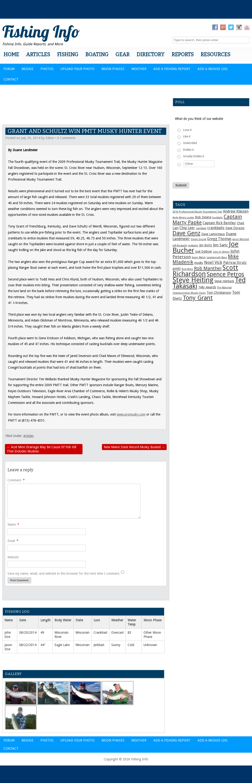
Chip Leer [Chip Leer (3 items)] (187, 228)
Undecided (190, 143)
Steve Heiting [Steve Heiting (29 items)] (193, 280)
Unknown (150, 645)
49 (42, 632)
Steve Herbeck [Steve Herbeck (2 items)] (224, 281)
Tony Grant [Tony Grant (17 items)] (198, 297)
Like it (187, 136)
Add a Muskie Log (212, 69)
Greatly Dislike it (193, 156)
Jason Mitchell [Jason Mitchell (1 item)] (240, 239)
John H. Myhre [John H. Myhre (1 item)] (221, 251)
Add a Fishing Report (172, 69)
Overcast (117, 632)
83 (129, 632)
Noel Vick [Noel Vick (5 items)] (213, 262)
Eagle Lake (62, 645)
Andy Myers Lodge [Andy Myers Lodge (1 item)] (183, 217)
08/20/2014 (27, 632)
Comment (16, 480)
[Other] (199, 164)
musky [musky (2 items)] (198, 263)
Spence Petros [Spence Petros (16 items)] (225, 274)
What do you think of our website (199, 119)
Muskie (27, 69)
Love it (187, 130)
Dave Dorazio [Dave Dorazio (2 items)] (235, 228)
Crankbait (100, 632)
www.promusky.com (131, 414)
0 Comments (66, 138)
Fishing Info (41, 31)
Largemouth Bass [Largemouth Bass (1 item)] (217, 257)
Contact (11, 79)
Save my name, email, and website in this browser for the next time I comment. (63, 573)
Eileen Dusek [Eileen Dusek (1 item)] (198, 239)
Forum (9, 69)
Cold (131, 645)
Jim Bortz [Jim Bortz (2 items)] (205, 245)
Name (13, 524)
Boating (96, 54)
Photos (47, 69)
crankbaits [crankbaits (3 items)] (215, 228)
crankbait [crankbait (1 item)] (201, 228)
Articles (38, 54)
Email (12, 541)
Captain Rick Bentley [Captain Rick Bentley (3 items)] (219, 223)
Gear (122, 54)
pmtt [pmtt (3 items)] (177, 269)
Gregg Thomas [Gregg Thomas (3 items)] (219, 239)
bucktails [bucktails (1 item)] (217, 217)
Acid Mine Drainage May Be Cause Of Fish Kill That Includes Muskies (41, 449)
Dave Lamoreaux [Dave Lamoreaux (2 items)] (213, 234)
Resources (215, 54)
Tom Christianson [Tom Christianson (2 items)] (219, 292)
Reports (183, 54)
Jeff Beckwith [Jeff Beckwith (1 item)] (180, 245)
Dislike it (188, 149)
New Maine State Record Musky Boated (134, 447)
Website (13, 557)
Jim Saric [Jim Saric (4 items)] (220, 245)
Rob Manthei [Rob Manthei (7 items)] (208, 268)
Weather (138, 69)
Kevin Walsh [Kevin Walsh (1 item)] (199, 257)
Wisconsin (83, 632)
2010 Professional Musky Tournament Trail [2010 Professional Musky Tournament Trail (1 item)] (197, 211)
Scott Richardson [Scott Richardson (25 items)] (205, 271)
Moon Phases (112, 69)
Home (11, 54)
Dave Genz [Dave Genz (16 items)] (186, 233)
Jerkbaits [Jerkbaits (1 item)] (193, 245)
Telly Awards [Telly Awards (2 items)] (207, 287)
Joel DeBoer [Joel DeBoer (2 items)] (203, 251)
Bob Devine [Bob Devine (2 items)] (203, 217)
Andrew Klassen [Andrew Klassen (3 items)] (235, 211)
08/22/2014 (27, 645)
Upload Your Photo (77, 69)
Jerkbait (99, 645)
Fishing (67, 54)
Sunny (115, 645)
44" (43, 645)
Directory (151, 54)
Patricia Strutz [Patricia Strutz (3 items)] (235, 263)
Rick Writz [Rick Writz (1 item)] (187, 269)
